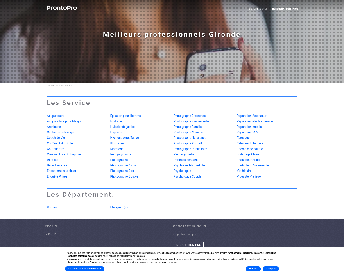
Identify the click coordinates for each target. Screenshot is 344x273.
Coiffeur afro (55, 149)
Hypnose (116, 132)
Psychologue (182, 171)
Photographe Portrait (188, 143)
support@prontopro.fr (186, 234)
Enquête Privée (57, 176)
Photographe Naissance (190, 137)
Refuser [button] (253, 269)
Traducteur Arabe (248, 160)
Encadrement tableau (61, 171)
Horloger (116, 121)
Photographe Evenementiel (192, 121)
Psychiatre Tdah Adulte (189, 165)
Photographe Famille (188, 127)
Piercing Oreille (184, 154)
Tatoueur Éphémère (250, 143)
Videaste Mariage (249, 176)
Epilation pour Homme (125, 116)
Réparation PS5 (247, 132)
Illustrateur (117, 143)
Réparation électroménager (255, 121)
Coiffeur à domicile (60, 143)
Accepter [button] (271, 269)
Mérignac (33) (119, 207)
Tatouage (243, 137)
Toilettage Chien (248, 154)
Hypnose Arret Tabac (124, 137)
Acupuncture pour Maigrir (64, 121)
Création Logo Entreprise (64, 154)
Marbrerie (117, 149)
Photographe (119, 160)
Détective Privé (57, 165)
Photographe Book (123, 171)
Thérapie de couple (250, 149)
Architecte (54, 127)
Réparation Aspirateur (252, 116)
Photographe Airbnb (124, 165)
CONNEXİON (258, 9)
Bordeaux (53, 207)
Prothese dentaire (186, 160)
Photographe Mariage (188, 132)
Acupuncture (55, 116)
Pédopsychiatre (120, 154)
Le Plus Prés (52, 234)
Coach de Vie (56, 137)
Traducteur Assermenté (253, 165)
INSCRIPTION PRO (285, 9)
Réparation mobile (249, 127)
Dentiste (52, 160)
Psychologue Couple (187, 176)
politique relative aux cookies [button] (130, 256)
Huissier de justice (122, 127)
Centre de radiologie (60, 132)
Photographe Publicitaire (190, 149)
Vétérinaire (244, 171)
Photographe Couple (124, 176)
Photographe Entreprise (190, 116)
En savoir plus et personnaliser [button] (84, 269)
